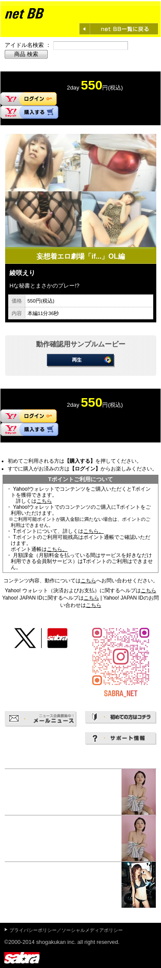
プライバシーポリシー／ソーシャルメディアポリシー (66, 930)
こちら (44, 501)
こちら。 (93, 531)
